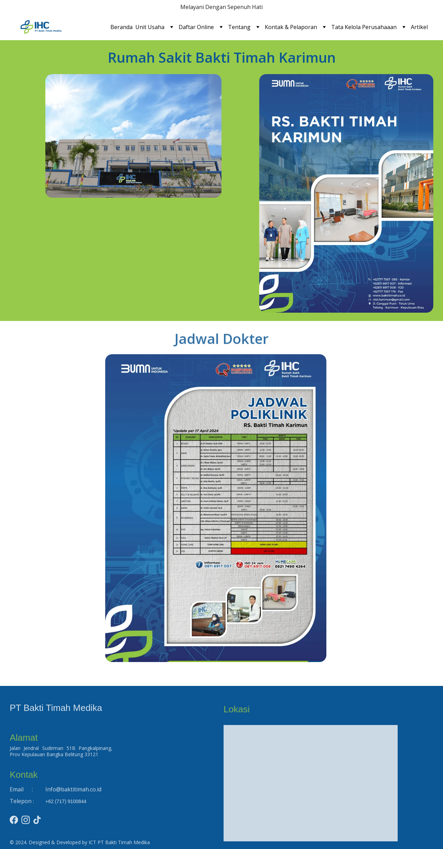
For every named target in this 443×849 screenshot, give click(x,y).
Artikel (419, 27)
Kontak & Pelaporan (291, 27)
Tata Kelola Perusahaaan (364, 27)
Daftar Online (196, 27)
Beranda (121, 27)
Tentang (239, 27)
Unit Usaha (149, 27)
